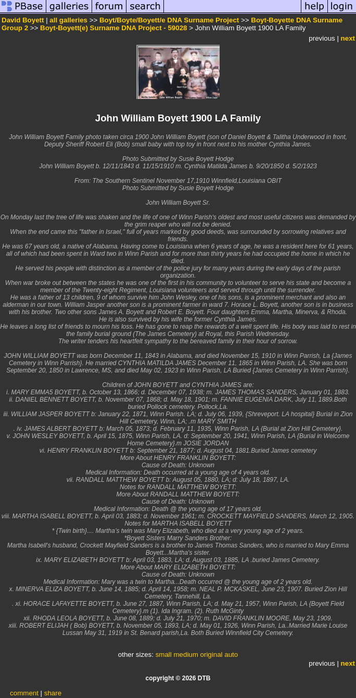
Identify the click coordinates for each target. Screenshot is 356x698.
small (164, 654)
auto (231, 654)
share (52, 693)
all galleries (68, 20)
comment (24, 693)
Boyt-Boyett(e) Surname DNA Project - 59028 (113, 28)
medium (185, 654)
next (348, 38)
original (211, 654)
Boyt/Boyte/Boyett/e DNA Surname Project (169, 20)
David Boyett (23, 20)
